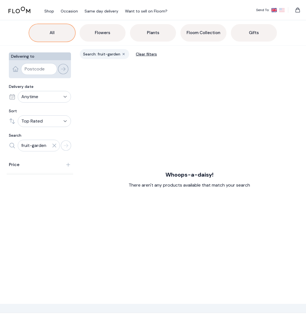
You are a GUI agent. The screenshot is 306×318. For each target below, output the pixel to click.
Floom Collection (203, 32)
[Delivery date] (44, 97)
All (52, 32)
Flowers (102, 32)
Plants (153, 32)
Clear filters (146, 54)
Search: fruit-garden (106, 55)
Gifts (254, 32)
